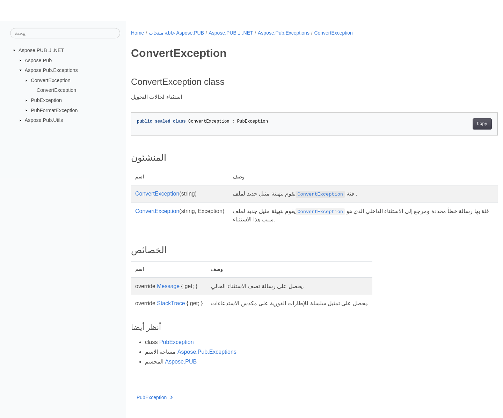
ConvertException (51, 80)
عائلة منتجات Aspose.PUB (176, 33)
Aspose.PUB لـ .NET (41, 50)
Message (168, 286)
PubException (46, 100)
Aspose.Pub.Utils (44, 120)
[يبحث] (65, 33)
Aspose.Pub (38, 60)
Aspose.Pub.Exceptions (51, 70)
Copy (457, 124)
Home (137, 33)
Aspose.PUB (181, 362)
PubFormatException (54, 110)
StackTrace (171, 303)
